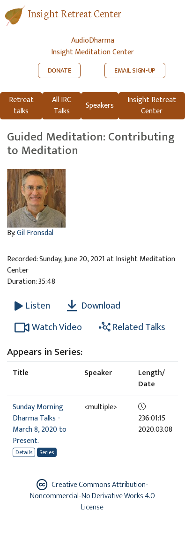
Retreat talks (21, 106)
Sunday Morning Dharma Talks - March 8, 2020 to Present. (40, 424)
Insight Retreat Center (74, 13)
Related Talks (132, 327)
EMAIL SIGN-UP (134, 70)
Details (23, 452)
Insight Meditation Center (92, 52)
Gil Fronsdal (35, 233)
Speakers (100, 105)
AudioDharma (92, 40)
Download (93, 306)
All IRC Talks (61, 106)
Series (46, 452)
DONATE (59, 70)
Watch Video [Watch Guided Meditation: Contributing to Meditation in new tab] (48, 327)
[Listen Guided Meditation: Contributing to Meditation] (32, 306)
